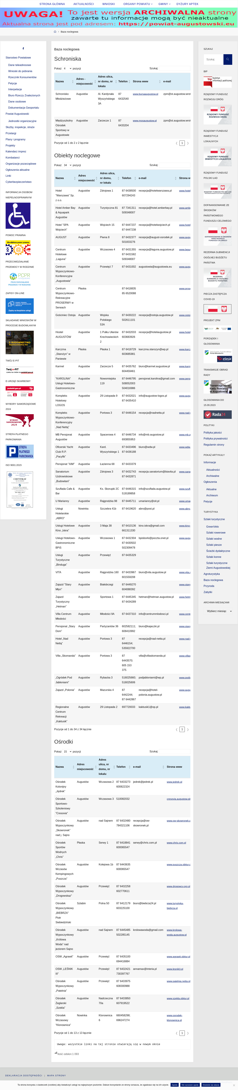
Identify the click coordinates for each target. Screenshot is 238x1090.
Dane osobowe (17, 101)
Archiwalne (212, 476)
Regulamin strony (214, 444)
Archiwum (212, 495)
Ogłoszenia (210, 481)
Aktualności (213, 469)
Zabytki (208, 592)
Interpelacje (15, 89)
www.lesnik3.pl (175, 969)
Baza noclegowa (213, 580)
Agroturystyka (212, 574)
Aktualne (211, 489)
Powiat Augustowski (17, 113)
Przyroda (209, 586)
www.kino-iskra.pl (189, 525)
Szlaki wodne (214, 538)
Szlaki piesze (214, 544)
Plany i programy (15, 139)
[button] (73, 81)
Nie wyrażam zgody (190, 1085)
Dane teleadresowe (19, 65)
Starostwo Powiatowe (18, 57)
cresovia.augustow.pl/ (179, 798)
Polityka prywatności (216, 438)
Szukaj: (154, 68)
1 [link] (182, 143)
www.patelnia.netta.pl (179, 981)
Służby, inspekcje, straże (20, 127)
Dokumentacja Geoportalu (23, 107)
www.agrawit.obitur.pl (179, 956)
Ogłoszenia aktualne (18, 169)
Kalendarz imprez (16, 151)
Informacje (210, 462)
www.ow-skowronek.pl (180, 820)
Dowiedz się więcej (211, 1085)
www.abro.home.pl (190, 508)
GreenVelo (212, 526)
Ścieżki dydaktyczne (218, 551)
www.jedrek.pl (175, 781)
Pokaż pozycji (67, 68)
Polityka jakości (213, 432)
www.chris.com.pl (177, 842)
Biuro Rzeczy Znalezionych (24, 95)
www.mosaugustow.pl (145, 120)
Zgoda (174, 1085)
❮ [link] (177, 143)
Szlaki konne (213, 556)
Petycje (12, 83)
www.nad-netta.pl (189, 412)
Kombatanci (13, 157)
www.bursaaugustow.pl (146, 94)
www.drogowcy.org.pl (179, 886)
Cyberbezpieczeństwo (19, 181)
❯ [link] (188, 143)
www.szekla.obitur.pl (179, 998)
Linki (8, 175)
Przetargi (11, 133)
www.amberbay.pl (189, 207)
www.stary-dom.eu (190, 626)
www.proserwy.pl (189, 288)
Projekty (10, 145)
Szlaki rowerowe (215, 532)
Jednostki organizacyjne (22, 121)
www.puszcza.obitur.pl (180, 864)
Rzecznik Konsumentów (22, 77)
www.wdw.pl (186, 447)
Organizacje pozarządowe (21, 163)
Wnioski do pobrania (20, 71)
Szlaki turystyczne (214, 519)
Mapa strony (56, 1075)
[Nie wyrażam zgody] (234, 1085)
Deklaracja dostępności (23, 1075)
